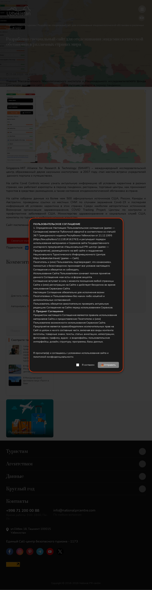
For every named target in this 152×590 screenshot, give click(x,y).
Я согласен (88, 365)
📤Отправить (108, 364)
